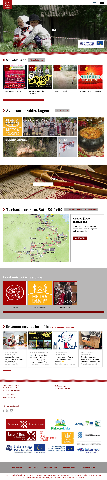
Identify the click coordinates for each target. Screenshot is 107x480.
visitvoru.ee (17, 468)
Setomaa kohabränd (62, 388)
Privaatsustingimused (11, 406)
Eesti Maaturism (50, 468)
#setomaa (70, 327)
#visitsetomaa (58, 327)
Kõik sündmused (36, 60)
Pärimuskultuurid (87, 468)
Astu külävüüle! (80, 238)
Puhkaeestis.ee (69, 468)
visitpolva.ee (33, 468)
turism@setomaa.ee (10, 397)
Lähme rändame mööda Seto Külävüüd (81, 210)
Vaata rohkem (62, 111)
